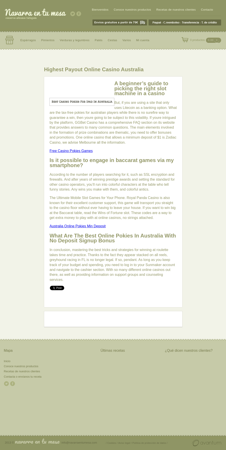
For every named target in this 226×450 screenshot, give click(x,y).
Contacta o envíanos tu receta (22, 376)
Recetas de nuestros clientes (176, 9)
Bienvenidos (100, 9)
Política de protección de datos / (150, 443)
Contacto (207, 9)
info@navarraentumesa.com (79, 442)
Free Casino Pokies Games (71, 151)
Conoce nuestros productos (132, 9)
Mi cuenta (142, 40)
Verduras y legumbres (75, 40)
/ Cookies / (112, 443)
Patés (98, 40)
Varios (126, 40)
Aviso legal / (125, 443)
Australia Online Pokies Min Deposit (77, 226)
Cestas (112, 40)
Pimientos (48, 40)
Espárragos (28, 40)
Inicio (7, 361)
